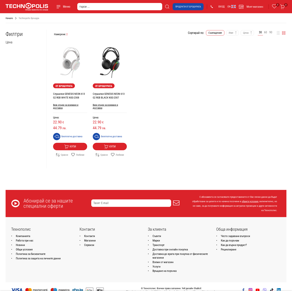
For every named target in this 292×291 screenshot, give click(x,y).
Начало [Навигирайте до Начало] (9, 18)
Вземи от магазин (163, 262)
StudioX (197, 288)
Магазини (90, 240)
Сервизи (89, 245)
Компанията (23, 236)
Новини (20, 245)
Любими (77, 155)
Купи (70, 146)
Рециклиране (228, 249)
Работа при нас (24, 240)
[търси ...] (119, 6)
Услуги (157, 266)
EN (232, 6)
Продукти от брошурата (188, 6)
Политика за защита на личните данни (38, 258)
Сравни (62, 155)
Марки (156, 240)
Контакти (89, 236)
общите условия (250, 201)
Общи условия (24, 249)
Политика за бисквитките (30, 254)
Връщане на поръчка (165, 271)
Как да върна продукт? (234, 245)
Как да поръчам (230, 240)
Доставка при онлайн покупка (170, 249)
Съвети (157, 236)
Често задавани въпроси (235, 236)
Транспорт (158, 245)
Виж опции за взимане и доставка (65, 106)
